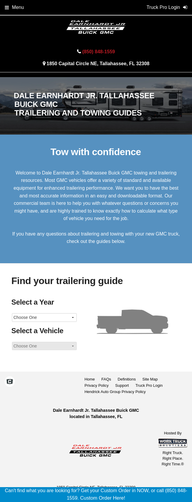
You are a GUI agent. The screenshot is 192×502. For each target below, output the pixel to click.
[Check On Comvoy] (9, 382)
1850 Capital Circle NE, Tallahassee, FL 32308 (98, 63)
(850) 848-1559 (98, 51)
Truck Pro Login (148, 385)
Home (90, 379)
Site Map (150, 379)
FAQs (106, 379)
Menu (14, 7)
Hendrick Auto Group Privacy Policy (115, 391)
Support (122, 385)
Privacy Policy (97, 385)
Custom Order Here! (102, 498)
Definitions (127, 379)
